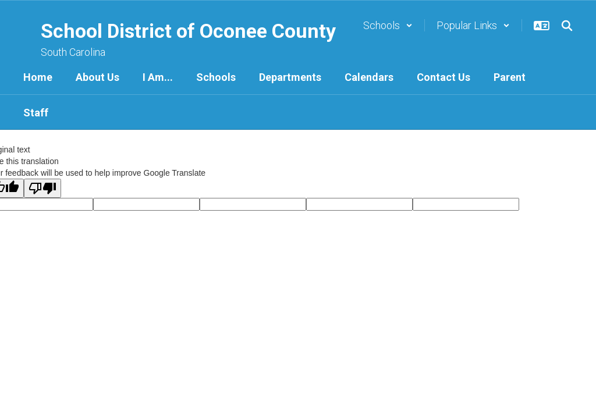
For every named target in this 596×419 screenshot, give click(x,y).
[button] (388, 25)
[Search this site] (567, 25)
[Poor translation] (42, 188)
